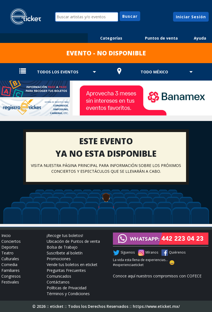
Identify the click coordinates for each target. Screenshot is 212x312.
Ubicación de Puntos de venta (73, 241)
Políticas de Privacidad (66, 287)
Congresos (11, 276)
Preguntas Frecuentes (66, 270)
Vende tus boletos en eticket (72, 264)
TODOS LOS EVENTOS (57, 71)
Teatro (7, 253)
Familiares (10, 270)
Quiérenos (177, 252)
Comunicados (59, 276)
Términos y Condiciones (68, 293)
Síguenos (128, 252)
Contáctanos (58, 282)
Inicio (6, 235)
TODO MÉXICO (154, 71)
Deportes (9, 247)
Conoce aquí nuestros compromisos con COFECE (157, 276)
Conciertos (11, 241)
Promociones (59, 258)
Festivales (10, 282)
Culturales (10, 258)
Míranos (151, 252)
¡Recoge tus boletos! (65, 235)
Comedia (9, 264)
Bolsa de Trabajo (62, 247)
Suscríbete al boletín (65, 253)
